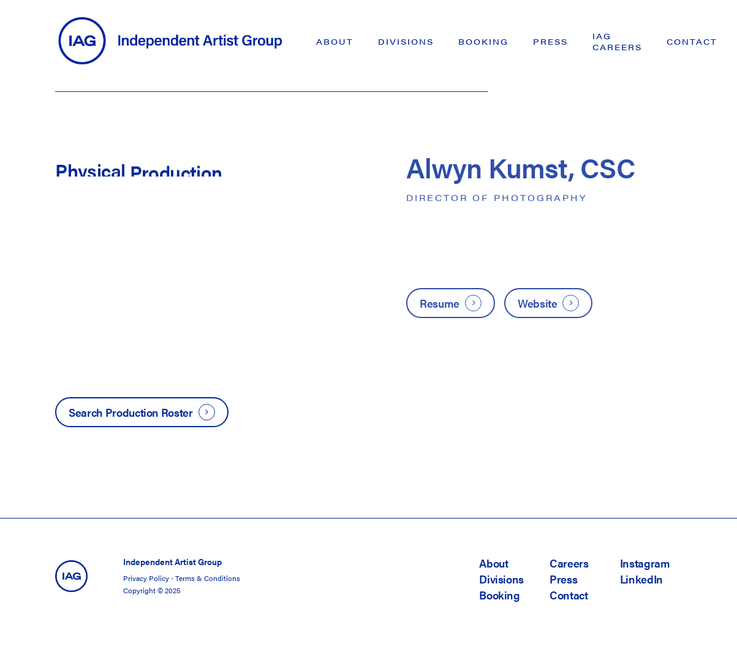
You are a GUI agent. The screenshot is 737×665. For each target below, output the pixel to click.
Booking (499, 594)
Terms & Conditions (207, 577)
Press (563, 579)
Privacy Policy (146, 577)
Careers (569, 563)
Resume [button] (439, 303)
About (493, 563)
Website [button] (537, 303)
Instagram (645, 563)
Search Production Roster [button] (130, 412)
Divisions (501, 579)
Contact (569, 594)
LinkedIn (641, 579)
